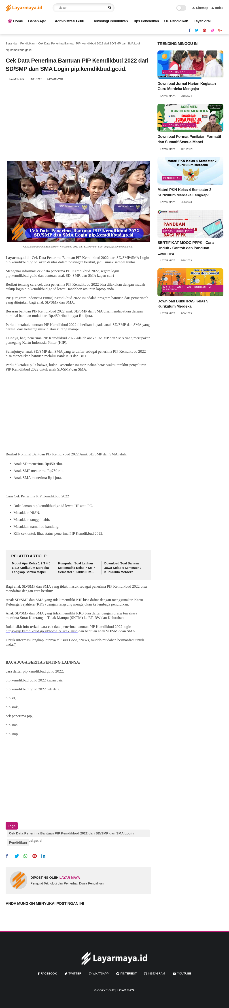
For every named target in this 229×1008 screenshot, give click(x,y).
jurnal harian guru (179, 72)
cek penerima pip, (19, 716)
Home (15, 21)
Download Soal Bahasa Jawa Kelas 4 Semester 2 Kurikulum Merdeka (123, 568)
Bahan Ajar (37, 21)
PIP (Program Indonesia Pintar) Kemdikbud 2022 (43, 298)
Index (217, 8)
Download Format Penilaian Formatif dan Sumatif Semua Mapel (189, 139)
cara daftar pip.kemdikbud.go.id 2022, (35, 671)
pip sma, (12, 725)
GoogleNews (79, 640)
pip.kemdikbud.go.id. (22, 262)
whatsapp (101, 970)
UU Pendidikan (176, 21)
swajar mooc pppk (178, 231)
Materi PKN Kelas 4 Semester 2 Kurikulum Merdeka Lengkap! (184, 192)
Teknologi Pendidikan (110, 21)
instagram (156, 970)
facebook (49, 970)
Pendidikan (27, 43)
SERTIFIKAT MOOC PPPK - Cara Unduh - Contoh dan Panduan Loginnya (185, 248)
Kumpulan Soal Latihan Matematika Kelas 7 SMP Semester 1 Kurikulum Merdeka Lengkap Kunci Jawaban (76, 568)
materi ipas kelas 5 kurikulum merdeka (187, 288)
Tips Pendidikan (146, 21)
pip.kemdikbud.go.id (21, 275)
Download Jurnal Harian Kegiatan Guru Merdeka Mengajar (186, 86)
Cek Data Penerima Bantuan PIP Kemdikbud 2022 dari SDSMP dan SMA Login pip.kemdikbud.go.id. (78, 246)
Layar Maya (126, 986)
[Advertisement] (78, 125)
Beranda (11, 43)
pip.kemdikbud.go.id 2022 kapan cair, (34, 680)
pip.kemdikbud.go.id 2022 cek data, (33, 689)
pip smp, (12, 734)
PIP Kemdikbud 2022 (48, 311)
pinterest (128, 970)
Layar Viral (201, 21)
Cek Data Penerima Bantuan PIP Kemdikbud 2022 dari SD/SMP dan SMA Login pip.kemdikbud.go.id (71, 834)
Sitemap (200, 8)
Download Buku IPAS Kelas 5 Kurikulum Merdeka (182, 304)
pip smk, (12, 707)
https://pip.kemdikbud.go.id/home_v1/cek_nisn (42, 631)
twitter (74, 970)
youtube (184, 970)
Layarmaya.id (17, 258)
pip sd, (11, 698)
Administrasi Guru (69, 21)
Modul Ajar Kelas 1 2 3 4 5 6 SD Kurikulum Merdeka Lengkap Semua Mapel (31, 568)
